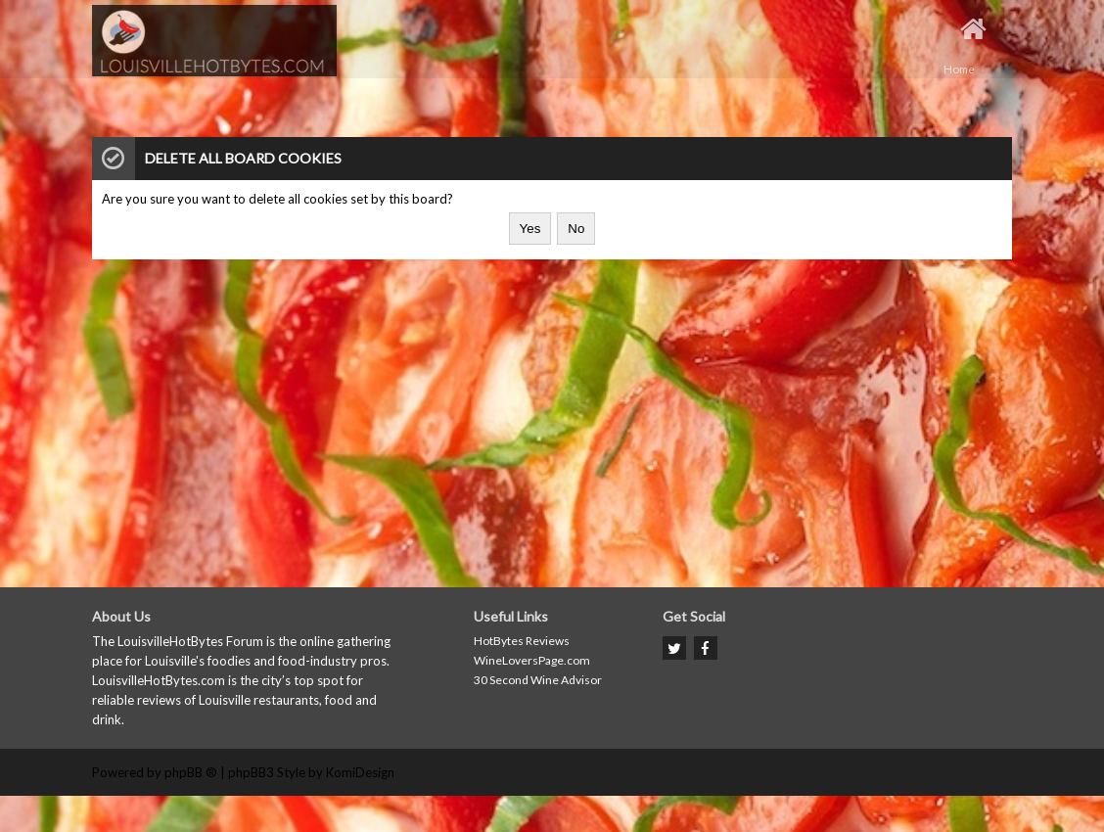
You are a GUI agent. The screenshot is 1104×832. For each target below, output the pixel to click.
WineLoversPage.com (532, 660)
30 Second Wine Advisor (538, 679)
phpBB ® (190, 772)
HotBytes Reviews (522, 640)
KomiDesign (360, 772)
